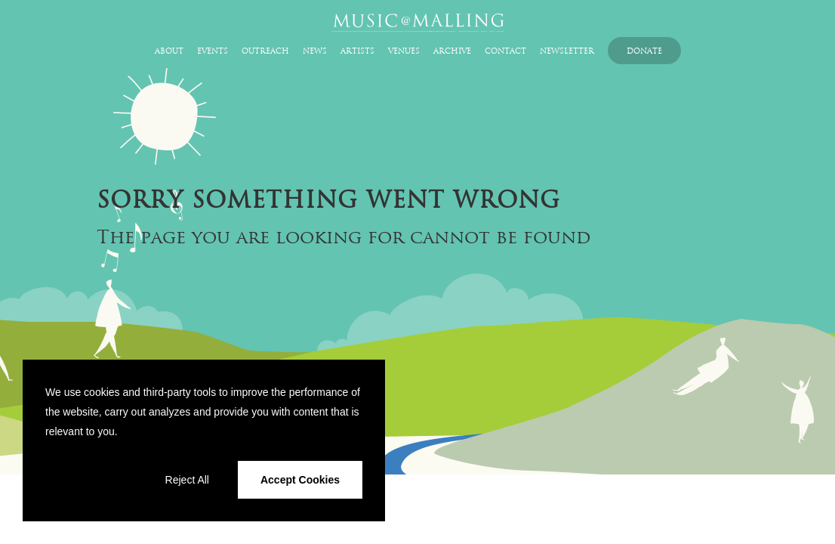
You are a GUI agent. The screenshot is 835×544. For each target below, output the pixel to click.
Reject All (187, 480)
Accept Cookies (300, 480)
